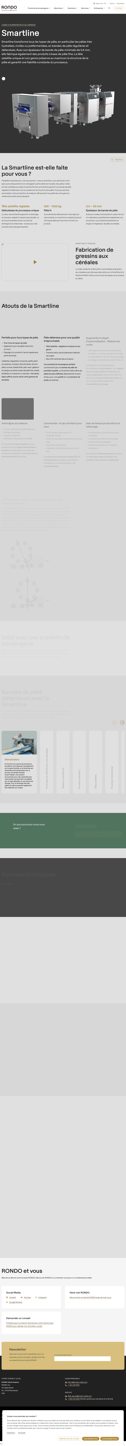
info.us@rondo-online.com (77, 1382)
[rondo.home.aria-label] (9, 8)
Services (85, 8)
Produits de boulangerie (39, 8)
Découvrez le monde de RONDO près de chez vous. (90, 1297)
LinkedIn (12, 1297)
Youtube (27, 1297)
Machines (59, 8)
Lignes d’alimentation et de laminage (19, 25)
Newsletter (120, 3)
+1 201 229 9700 (74, 1385)
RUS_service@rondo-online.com (80, 1396)
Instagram (42, 1297)
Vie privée (21, 1433)
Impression (11, 1433)
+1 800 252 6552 (74, 1399)
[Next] (122, 722)
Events (112, 3)
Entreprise (99, 8)
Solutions (73, 8)
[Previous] (114, 722)
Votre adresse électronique (63, 1355)
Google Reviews (15, 1302)
